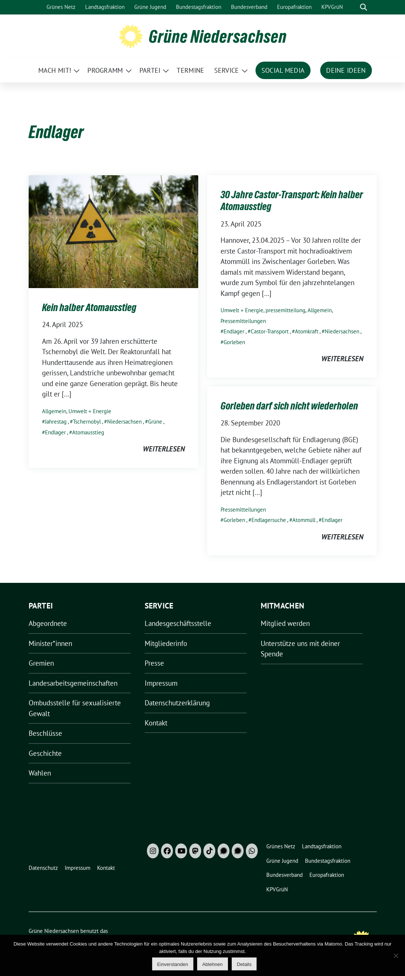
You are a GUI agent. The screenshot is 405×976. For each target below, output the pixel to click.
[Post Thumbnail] (113, 230)
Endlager (55, 432)
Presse (154, 663)
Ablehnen (212, 964)
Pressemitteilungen (243, 320)
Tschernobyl (87, 421)
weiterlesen (164, 448)
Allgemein (54, 411)
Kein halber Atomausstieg (89, 307)
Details (244, 964)
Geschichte (45, 753)
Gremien (41, 663)
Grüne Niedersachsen (218, 36)
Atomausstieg (88, 432)
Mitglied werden (285, 623)
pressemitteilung (285, 310)
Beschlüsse (45, 733)
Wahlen (40, 772)
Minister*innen (50, 643)
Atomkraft (306, 331)
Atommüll (303, 519)
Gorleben (234, 342)
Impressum (161, 683)
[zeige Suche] (363, 7)
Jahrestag (56, 421)
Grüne (155, 421)
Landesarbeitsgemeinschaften (73, 683)
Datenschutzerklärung (177, 702)
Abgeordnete (48, 623)
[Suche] (353, 7)
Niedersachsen (124, 421)
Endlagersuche (268, 519)
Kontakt (156, 722)
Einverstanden (172, 964)
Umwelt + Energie (89, 411)
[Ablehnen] (395, 955)
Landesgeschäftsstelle (178, 623)
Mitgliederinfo (166, 643)
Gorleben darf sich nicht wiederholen (289, 406)
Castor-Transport (270, 331)
